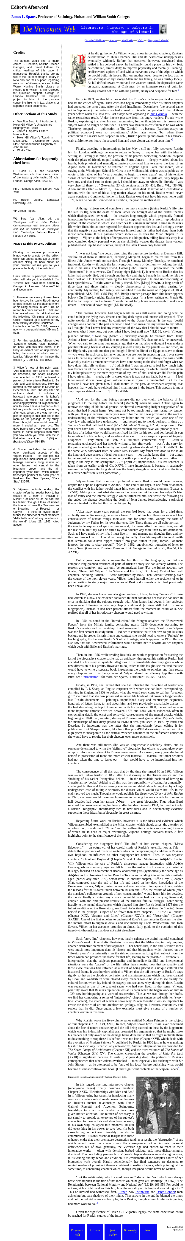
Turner (122, 1192)
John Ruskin (127, 40)
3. (14, 367)
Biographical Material (158, 40)
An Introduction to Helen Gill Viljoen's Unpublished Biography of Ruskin (35, 125)
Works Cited (24, 150)
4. (14, 449)
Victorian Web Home (95, 40)
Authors (113, 40)
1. (14, 297)
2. (14, 340)
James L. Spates (23, 17)
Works (141, 40)
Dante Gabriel (166, 1192)
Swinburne (142, 1192)
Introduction (90, 677)
